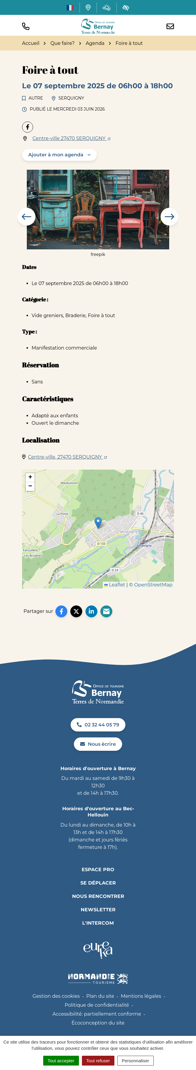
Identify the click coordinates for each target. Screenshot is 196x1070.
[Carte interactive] (88, 7)
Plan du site (100, 996)
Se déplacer (98, 883)
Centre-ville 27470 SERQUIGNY (71, 138)
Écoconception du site (98, 1023)
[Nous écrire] (170, 26)
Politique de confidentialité (97, 1005)
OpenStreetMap (153, 585)
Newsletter (98, 909)
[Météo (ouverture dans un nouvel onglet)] (106, 8)
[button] (25, 26)
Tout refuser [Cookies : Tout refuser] (98, 1060)
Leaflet (114, 585)
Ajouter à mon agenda (55, 155)
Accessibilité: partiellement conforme (96, 1014)
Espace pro (98, 869)
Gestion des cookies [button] (56, 996)
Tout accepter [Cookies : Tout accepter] (61, 1060)
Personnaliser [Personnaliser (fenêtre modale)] (135, 1060)
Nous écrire (98, 744)
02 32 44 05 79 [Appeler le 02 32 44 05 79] (98, 725)
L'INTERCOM (98, 923)
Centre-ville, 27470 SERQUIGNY (67, 457)
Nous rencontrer (98, 896)
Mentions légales (141, 996)
